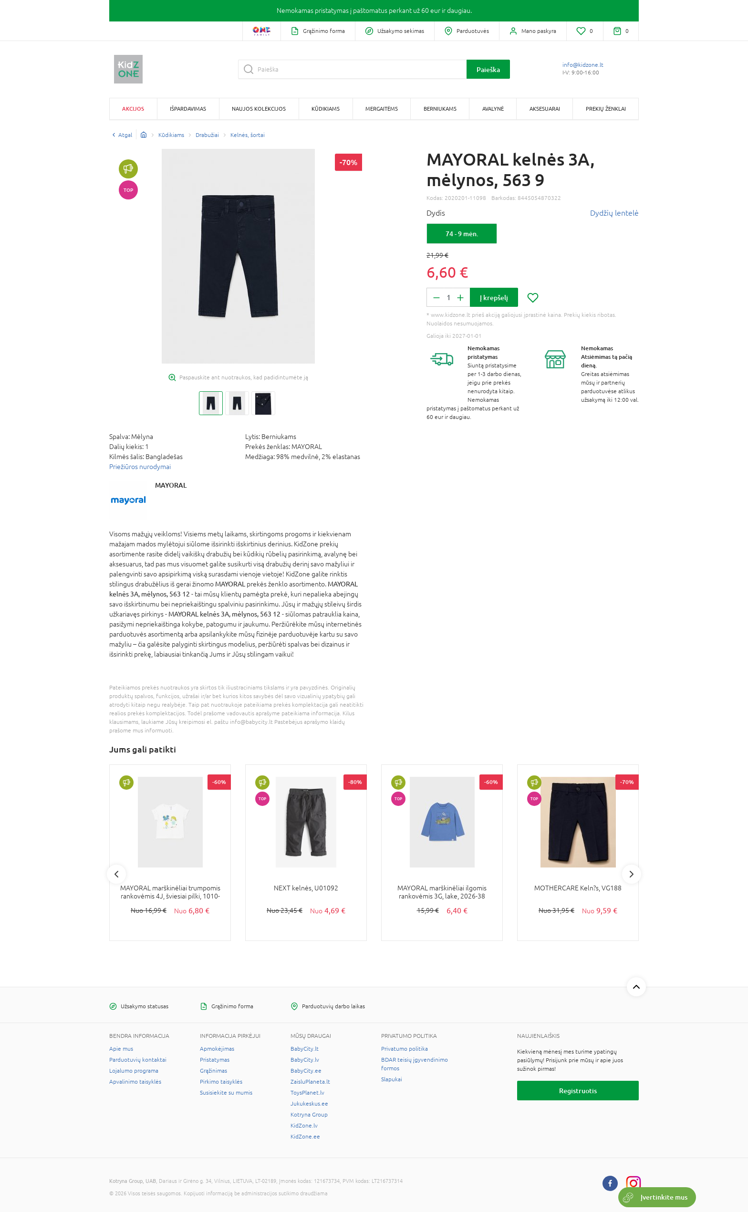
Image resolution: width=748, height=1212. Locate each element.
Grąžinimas (213, 1070)
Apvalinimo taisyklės (135, 1081)
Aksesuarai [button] (545, 108)
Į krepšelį (494, 297)
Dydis (435, 213)
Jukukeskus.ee (309, 1103)
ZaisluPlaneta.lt (310, 1081)
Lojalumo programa (133, 1070)
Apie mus (121, 1048)
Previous (116, 874)
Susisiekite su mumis (226, 1092)
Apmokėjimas (217, 1048)
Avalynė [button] (493, 108)
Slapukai (391, 1079)
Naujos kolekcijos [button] (259, 108)
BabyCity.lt (305, 1048)
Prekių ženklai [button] (606, 108)
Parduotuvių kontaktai (137, 1059)
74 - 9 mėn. (462, 234)
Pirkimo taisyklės (221, 1081)
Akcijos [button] (133, 108)
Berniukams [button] (440, 108)
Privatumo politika (404, 1048)
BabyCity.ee (306, 1070)
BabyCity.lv (305, 1059)
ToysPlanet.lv (307, 1092)
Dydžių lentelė (614, 213)
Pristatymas (214, 1059)
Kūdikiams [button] (326, 108)
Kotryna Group (309, 1114)
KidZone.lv (304, 1125)
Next (631, 874)
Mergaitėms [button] (381, 108)
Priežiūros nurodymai (140, 466)
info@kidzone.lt (582, 65)
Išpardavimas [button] (188, 108)
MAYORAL (171, 485)
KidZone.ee (305, 1136)
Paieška (488, 69)
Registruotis (578, 1091)
